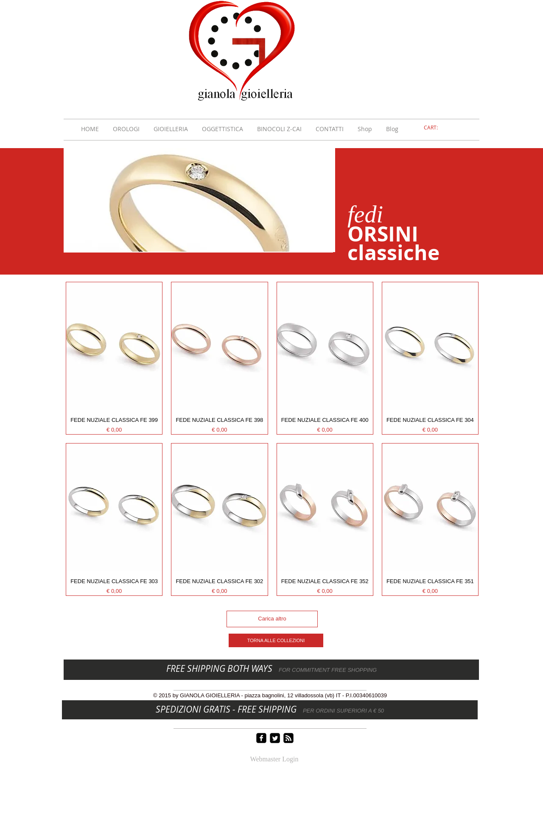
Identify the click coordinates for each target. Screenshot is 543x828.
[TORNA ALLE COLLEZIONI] (276, 640)
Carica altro (272, 618)
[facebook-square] (261, 738)
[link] (436, 128)
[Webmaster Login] (274, 759)
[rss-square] (288, 738)
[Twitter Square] (275, 738)
